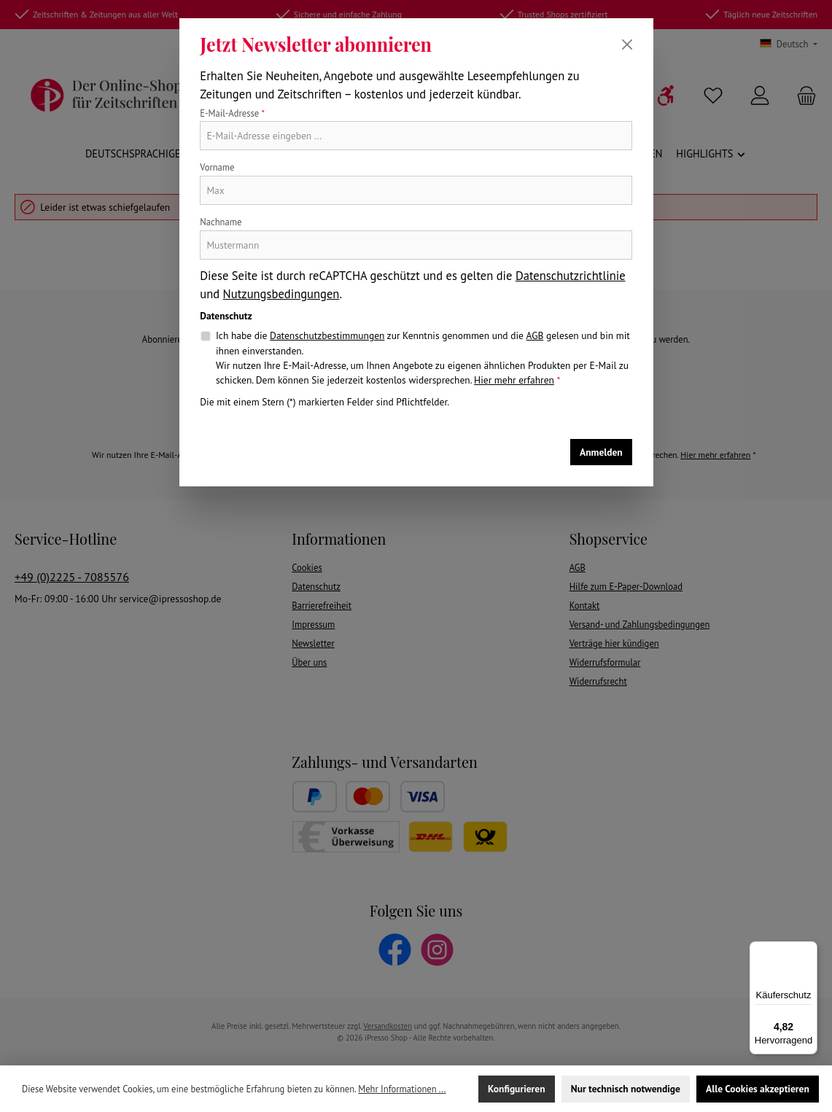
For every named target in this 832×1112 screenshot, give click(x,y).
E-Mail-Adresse (232, 113)
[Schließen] (627, 44)
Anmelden (601, 452)
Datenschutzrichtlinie (571, 276)
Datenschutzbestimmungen (327, 335)
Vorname (217, 167)
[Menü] (808, 950)
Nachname (220, 222)
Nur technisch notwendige (625, 1088)
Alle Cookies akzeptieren (757, 1088)
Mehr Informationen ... (402, 1088)
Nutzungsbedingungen (281, 294)
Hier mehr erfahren (514, 379)
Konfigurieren (516, 1088)
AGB (535, 335)
